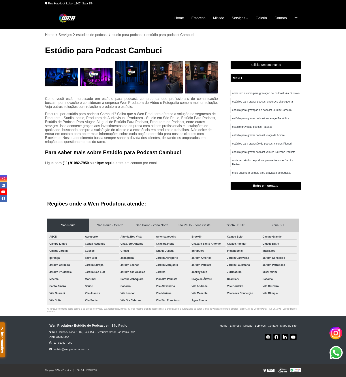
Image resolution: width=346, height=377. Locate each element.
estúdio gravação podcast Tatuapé (252, 126)
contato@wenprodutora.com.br (69, 349)
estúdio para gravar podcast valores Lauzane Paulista (263, 152)
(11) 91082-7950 (76, 163)
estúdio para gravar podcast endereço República (260, 118)
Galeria (261, 18)
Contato (281, 18)
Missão (218, 18)
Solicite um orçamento (265, 65)
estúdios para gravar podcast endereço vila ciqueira (262, 101)
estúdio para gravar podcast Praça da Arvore (258, 135)
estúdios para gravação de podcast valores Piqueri (262, 143)
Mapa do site (288, 325)
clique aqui (103, 163)
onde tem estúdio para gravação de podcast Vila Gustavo (265, 93)
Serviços (238, 18)
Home (179, 18)
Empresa (198, 18)
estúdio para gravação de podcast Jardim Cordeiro (261, 110)
